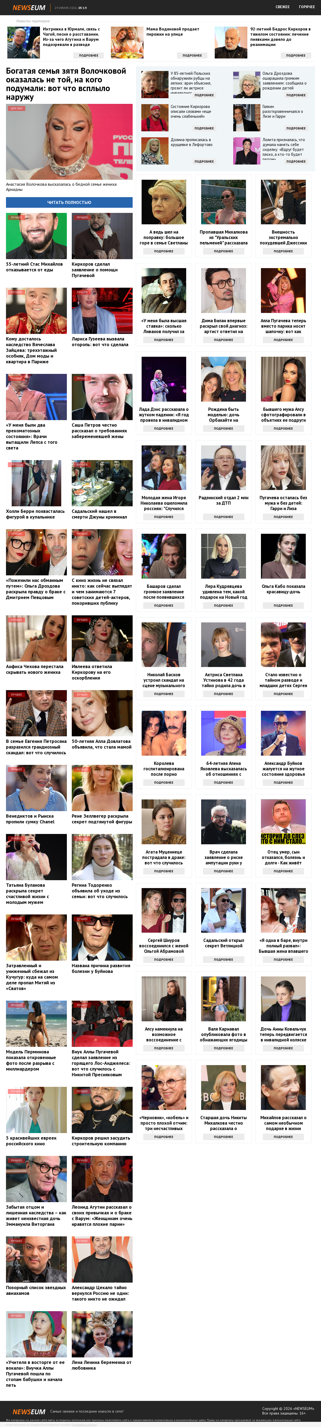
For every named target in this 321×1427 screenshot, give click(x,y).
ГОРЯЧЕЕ (307, 6)
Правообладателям (84, 1424)
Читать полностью (69, 202)
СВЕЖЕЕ (283, 6)
